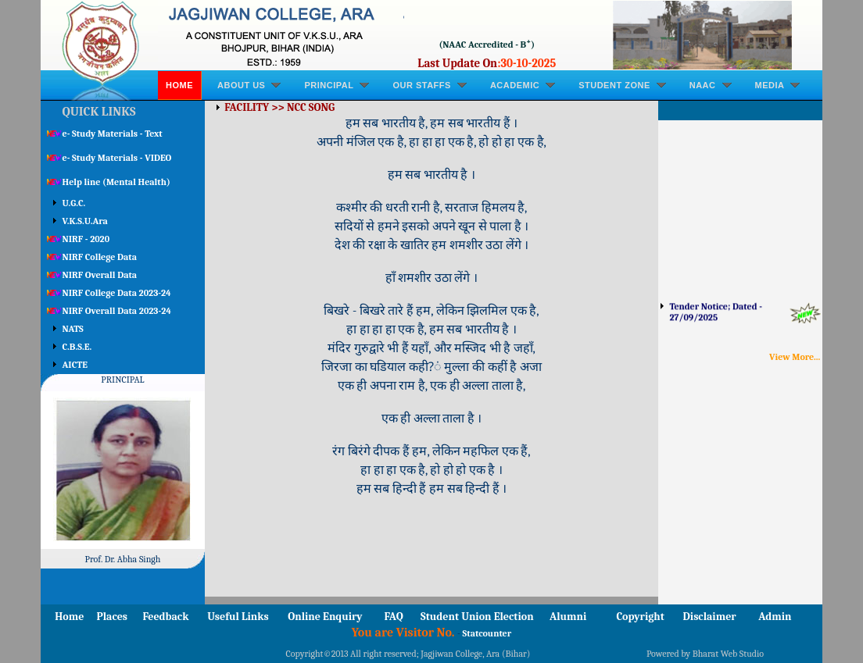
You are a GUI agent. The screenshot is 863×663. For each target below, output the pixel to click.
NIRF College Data (100, 256)
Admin (774, 616)
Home (179, 85)
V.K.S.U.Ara (85, 221)
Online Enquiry (325, 616)
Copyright (640, 616)
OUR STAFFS (421, 85)
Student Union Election (477, 616)
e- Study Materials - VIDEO (117, 157)
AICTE (75, 364)
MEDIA (770, 85)
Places (111, 616)
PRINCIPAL (328, 85)
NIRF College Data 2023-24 (117, 292)
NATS (73, 328)
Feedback (165, 616)
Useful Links (238, 616)
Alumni (568, 616)
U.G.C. (74, 203)
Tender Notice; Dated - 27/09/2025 (715, 315)
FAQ (394, 616)
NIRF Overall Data (100, 274)
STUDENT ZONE (614, 85)
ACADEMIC (514, 85)
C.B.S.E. (77, 346)
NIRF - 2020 (86, 238)
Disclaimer (709, 616)
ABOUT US (241, 85)
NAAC (702, 85)
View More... (794, 356)
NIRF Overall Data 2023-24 (117, 310)
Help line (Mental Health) (116, 181)
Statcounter (487, 633)
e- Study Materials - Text (113, 133)
